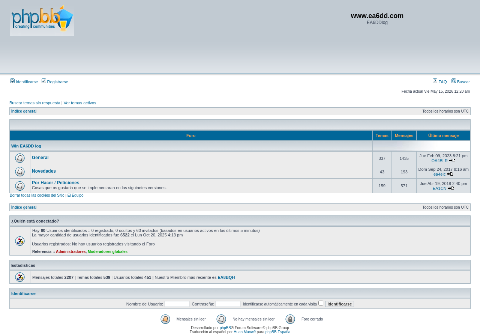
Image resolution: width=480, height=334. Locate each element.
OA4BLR (439, 160)
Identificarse (24, 82)
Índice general (23, 111)
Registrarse (55, 82)
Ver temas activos (80, 103)
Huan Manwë (245, 332)
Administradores (71, 252)
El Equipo (76, 195)
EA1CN (440, 188)
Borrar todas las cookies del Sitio (37, 195)
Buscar (461, 82)
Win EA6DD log (26, 146)
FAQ (440, 82)
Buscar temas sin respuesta (34, 103)
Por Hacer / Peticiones (56, 182)
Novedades (44, 171)
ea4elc (440, 174)
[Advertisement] (146, 54)
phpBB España (278, 332)
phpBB (225, 328)
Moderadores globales (108, 252)
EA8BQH (226, 277)
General (40, 157)
